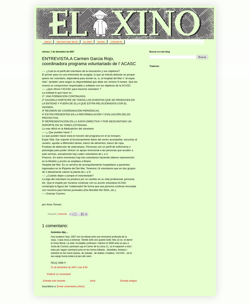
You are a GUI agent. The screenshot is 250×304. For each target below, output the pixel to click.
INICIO (48, 42)
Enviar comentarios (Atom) (71, 286)
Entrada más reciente (54, 280)
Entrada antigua (128, 280)
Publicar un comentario (59, 274)
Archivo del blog (67, 42)
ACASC (101, 42)
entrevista (62, 214)
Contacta (116, 42)
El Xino (87, 42)
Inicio (93, 280)
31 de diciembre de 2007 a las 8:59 (69, 267)
